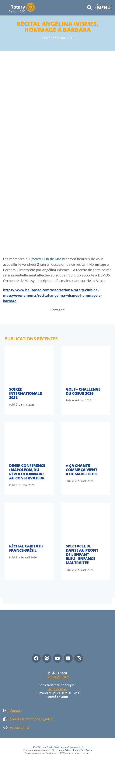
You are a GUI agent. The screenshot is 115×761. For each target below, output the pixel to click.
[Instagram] (78, 658)
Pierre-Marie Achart (61, 750)
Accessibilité (20, 727)
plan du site (76, 747)
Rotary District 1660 (49, 747)
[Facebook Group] (46, 658)
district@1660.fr (57, 677)
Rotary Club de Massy (48, 259)
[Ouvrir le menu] (104, 7)
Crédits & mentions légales (31, 719)
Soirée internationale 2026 (25, 393)
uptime (64, 747)
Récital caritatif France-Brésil (26, 548)
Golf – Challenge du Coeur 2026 (83, 391)
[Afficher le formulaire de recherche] (89, 7)
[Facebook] (36, 658)
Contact (16, 710)
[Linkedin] (68, 658)
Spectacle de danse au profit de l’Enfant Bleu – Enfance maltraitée (82, 554)
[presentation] (29, 364)
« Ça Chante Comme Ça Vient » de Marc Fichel (82, 469)
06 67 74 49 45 (57, 689)
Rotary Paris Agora (82, 750)
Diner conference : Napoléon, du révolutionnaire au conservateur (27, 472)
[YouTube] (57, 658)
